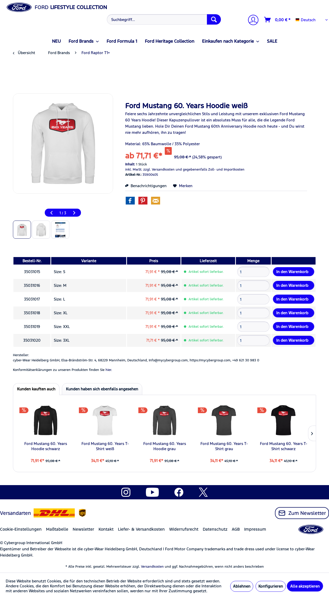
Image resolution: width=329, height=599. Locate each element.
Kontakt (106, 529)
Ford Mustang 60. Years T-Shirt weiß (105, 446)
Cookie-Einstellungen (21, 529)
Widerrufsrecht (183, 529)
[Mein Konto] (251, 20)
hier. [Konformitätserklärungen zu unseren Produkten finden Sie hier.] (109, 370)
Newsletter (83, 529)
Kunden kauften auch (36, 388)
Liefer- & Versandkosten (141, 529)
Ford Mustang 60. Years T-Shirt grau (224, 446)
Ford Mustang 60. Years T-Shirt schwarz (283, 446)
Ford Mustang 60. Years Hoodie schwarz (45, 446)
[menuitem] (163, 19)
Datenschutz (215, 529)
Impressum (255, 529)
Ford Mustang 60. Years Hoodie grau (164, 446)
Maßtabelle (57, 529)
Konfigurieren (270, 586)
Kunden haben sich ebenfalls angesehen (102, 388)
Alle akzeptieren (305, 586)
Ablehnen (241, 586)
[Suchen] (214, 19)
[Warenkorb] (277, 19)
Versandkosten (152, 567)
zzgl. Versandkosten (159, 169)
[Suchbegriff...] (164, 19)
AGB (236, 529)
